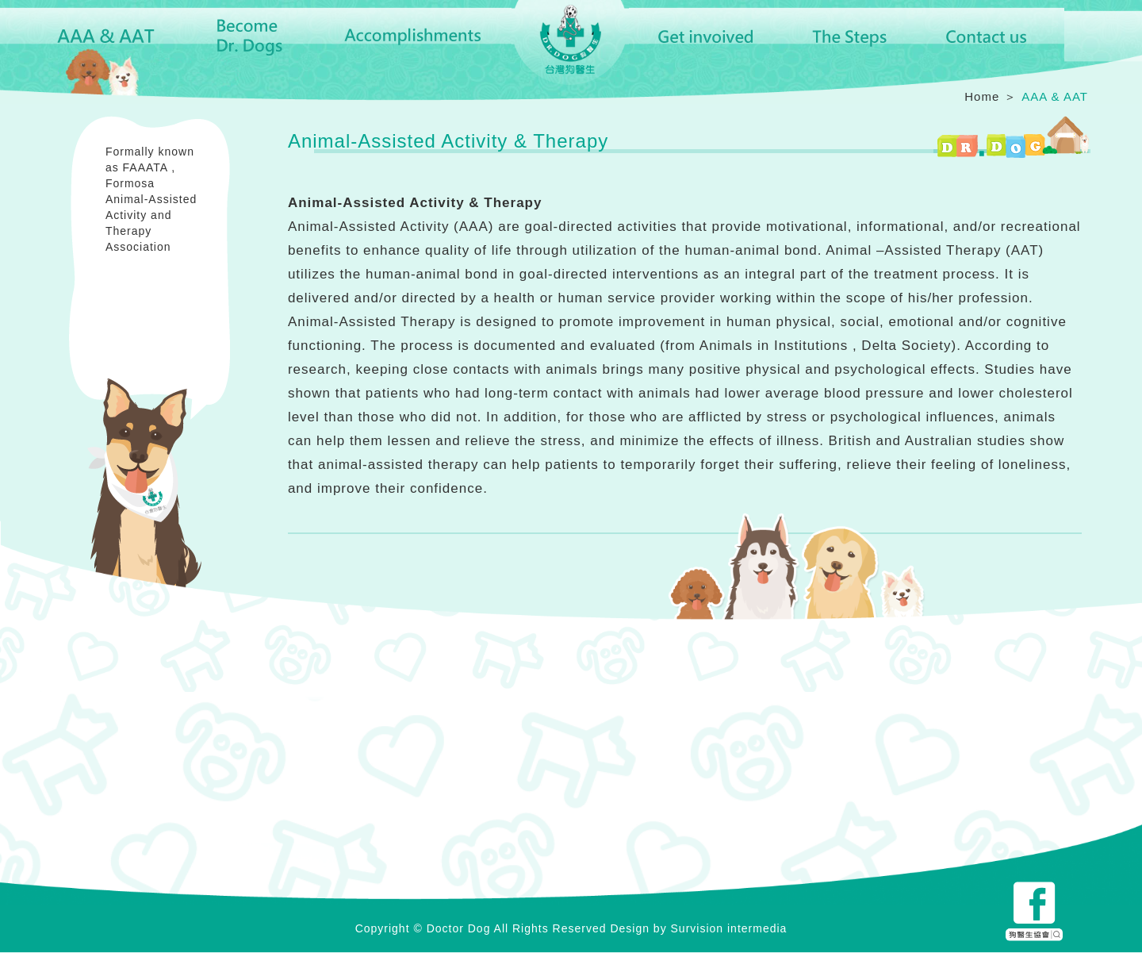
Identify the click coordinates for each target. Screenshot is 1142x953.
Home (981, 96)
